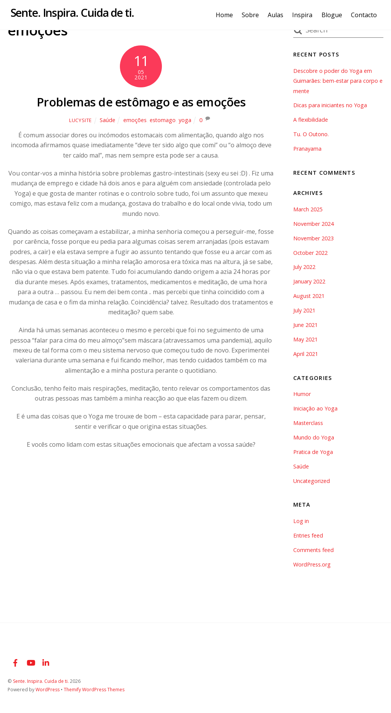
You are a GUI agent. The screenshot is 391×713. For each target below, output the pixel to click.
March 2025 (308, 209)
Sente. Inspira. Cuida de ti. (41, 681)
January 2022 (309, 281)
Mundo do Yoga (313, 437)
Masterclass (308, 423)
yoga (185, 120)
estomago (162, 120)
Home (227, 15)
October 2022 (310, 252)
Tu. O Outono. (311, 134)
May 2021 (305, 339)
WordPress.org (312, 564)
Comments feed (313, 550)
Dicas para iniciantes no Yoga (330, 105)
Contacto (367, 15)
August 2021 (309, 295)
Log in (301, 521)
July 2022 (304, 266)
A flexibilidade (310, 119)
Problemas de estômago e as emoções (141, 101)
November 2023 (313, 238)
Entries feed (308, 535)
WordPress (48, 689)
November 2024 (313, 223)
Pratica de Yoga (313, 451)
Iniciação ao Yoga (315, 408)
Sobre (253, 15)
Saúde (107, 120)
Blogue (334, 15)
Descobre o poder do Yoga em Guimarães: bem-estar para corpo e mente (338, 81)
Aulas (278, 15)
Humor (302, 394)
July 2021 (304, 310)
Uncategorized (311, 480)
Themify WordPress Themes (95, 689)
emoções (134, 120)
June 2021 (305, 324)
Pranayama (307, 148)
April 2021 (305, 353)
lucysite (80, 120)
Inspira (305, 15)
